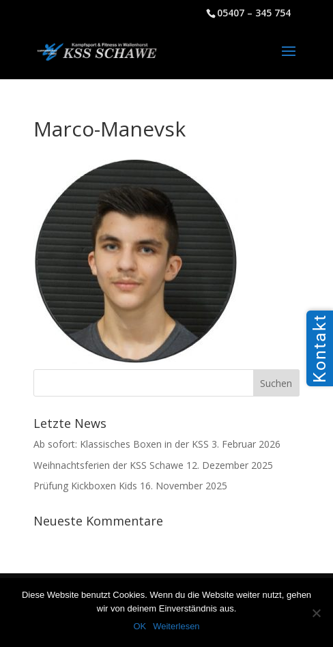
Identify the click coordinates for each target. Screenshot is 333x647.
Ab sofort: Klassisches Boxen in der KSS (121, 443)
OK (139, 626)
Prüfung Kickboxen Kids (85, 485)
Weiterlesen (176, 626)
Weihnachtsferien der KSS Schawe (108, 465)
